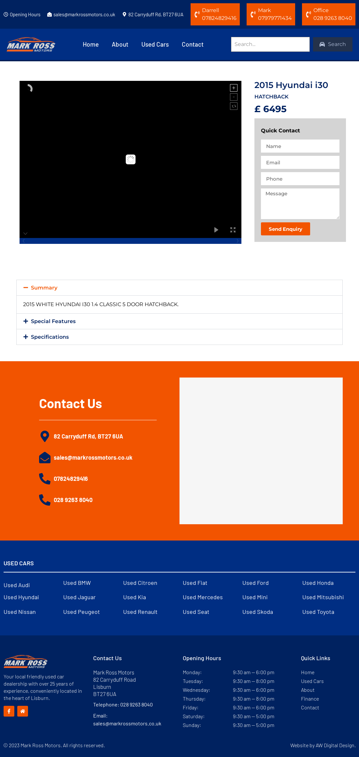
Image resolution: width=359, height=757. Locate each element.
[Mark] (253, 14)
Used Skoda (257, 611)
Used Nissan (20, 611)
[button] (179, 287)
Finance (310, 698)
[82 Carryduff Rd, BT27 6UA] (124, 14)
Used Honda (318, 582)
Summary (44, 288)
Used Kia (134, 597)
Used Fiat (195, 582)
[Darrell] (197, 14)
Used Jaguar (79, 597)
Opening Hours (25, 14)
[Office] (308, 14)
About (120, 44)
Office (321, 10)
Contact (193, 44)
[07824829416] (44, 478)
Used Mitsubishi (323, 597)
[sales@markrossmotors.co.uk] (49, 14)
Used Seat (196, 611)
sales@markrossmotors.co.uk (84, 14)
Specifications (50, 337)
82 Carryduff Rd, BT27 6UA (155, 14)
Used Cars (155, 44)
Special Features (53, 321)
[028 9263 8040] (44, 500)
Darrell (210, 10)
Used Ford (255, 582)
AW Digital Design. (336, 745)
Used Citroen (140, 582)
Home (91, 44)
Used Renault (140, 611)
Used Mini (255, 597)
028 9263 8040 (73, 499)
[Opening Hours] (6, 14)
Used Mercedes (203, 597)
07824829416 (71, 478)
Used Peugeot (81, 611)
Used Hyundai (21, 597)
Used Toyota (318, 611)
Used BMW (77, 582)
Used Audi (17, 584)
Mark (264, 10)
